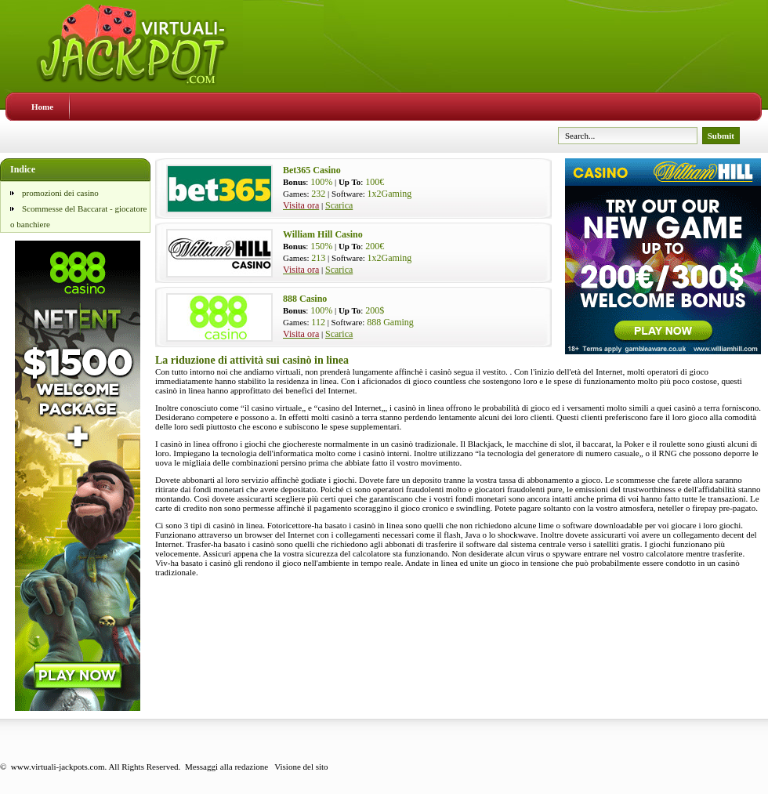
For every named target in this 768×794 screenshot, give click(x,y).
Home (42, 106)
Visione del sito (301, 766)
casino (263, 407)
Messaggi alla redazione (226, 766)
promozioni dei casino (60, 193)
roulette (672, 443)
